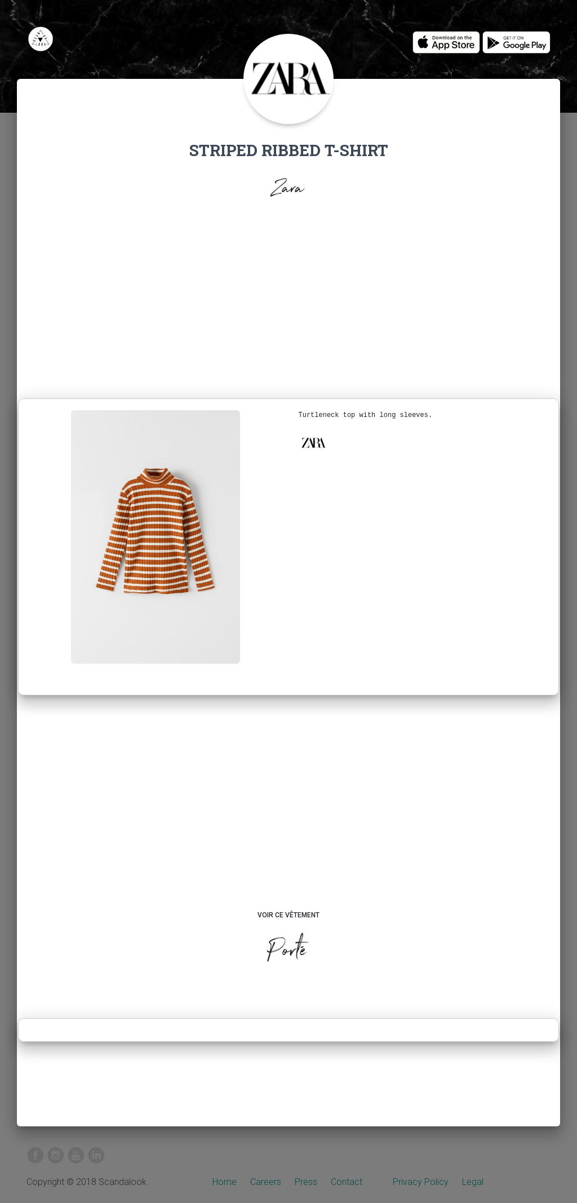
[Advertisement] (288, 302)
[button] (313, 443)
